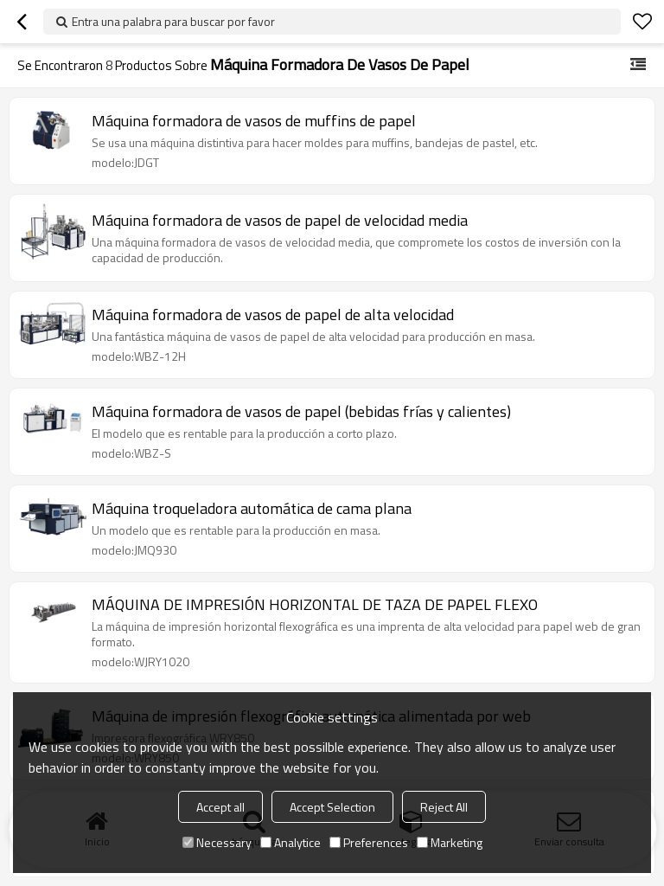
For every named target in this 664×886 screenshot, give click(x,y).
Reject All (444, 807)
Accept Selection (332, 807)
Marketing (449, 842)
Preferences (368, 842)
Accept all (220, 807)
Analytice (290, 842)
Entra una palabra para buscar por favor (173, 21)
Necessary (217, 842)
